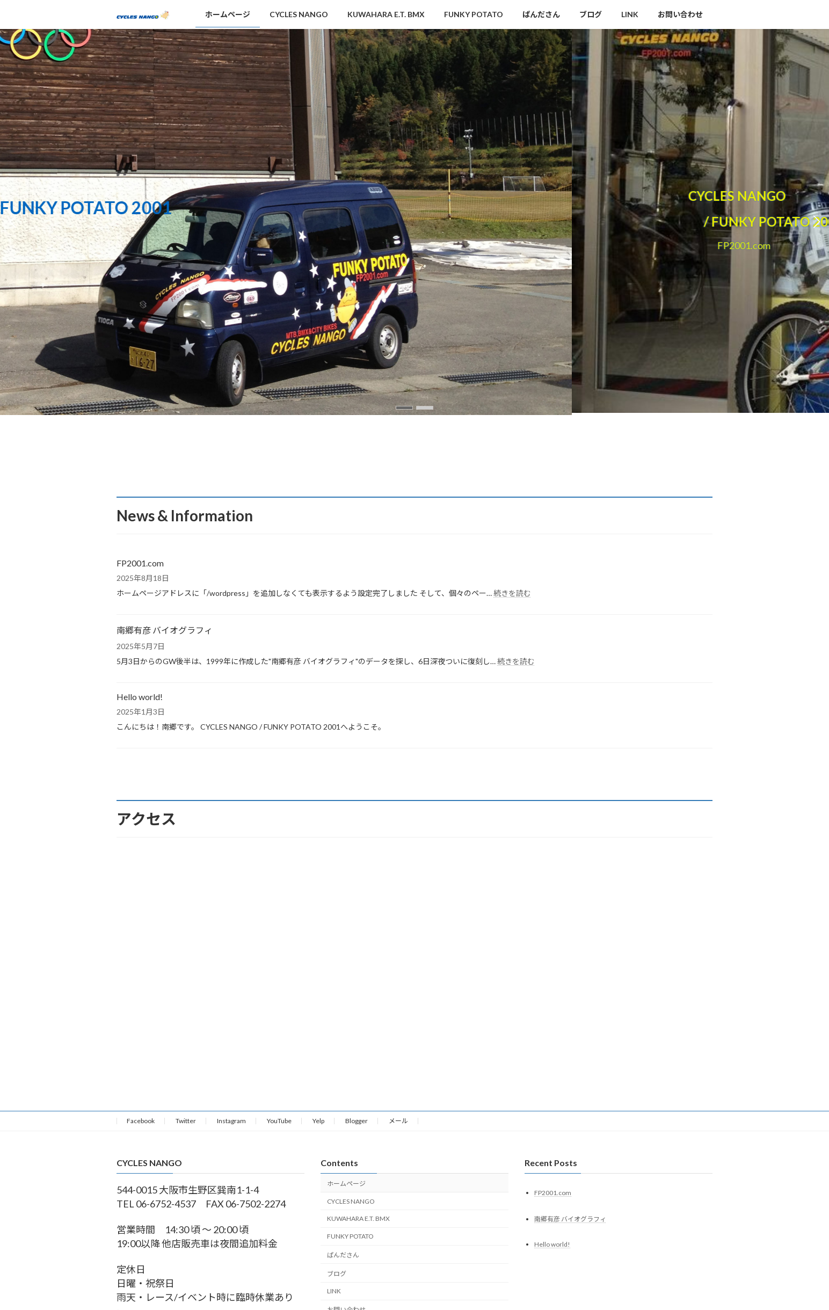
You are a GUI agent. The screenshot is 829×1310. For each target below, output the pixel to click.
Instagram (231, 1121)
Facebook (141, 1121)
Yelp (318, 1121)
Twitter (186, 1121)
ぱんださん (343, 1255)
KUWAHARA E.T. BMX (358, 1219)
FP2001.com (140, 563)
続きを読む (512, 593)
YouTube (279, 1121)
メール (398, 1121)
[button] (404, 407)
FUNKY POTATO (350, 1236)
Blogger (356, 1121)
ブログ (336, 1274)
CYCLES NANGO (351, 1201)
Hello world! (140, 697)
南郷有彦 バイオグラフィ (165, 630)
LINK (334, 1291)
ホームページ (346, 1184)
